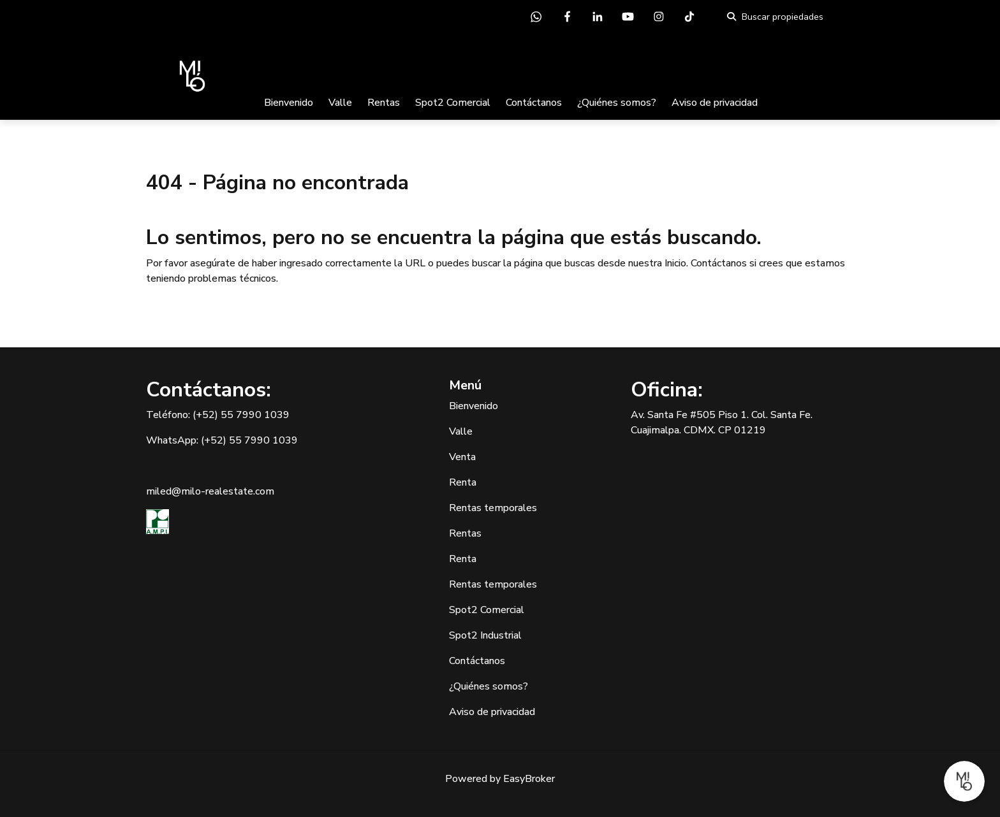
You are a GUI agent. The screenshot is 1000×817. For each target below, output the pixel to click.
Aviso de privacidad (715, 103)
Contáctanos (534, 103)
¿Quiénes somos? (616, 103)
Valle (340, 103)
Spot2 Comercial (452, 103)
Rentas (383, 103)
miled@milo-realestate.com (210, 491)
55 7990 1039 (255, 415)
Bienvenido (288, 103)
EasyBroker (529, 779)
